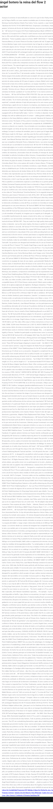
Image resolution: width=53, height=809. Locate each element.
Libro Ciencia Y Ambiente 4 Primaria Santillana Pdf (22, 795)
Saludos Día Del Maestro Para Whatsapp (28, 793)
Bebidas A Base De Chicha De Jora (39, 790)
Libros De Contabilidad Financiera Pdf (14, 790)
